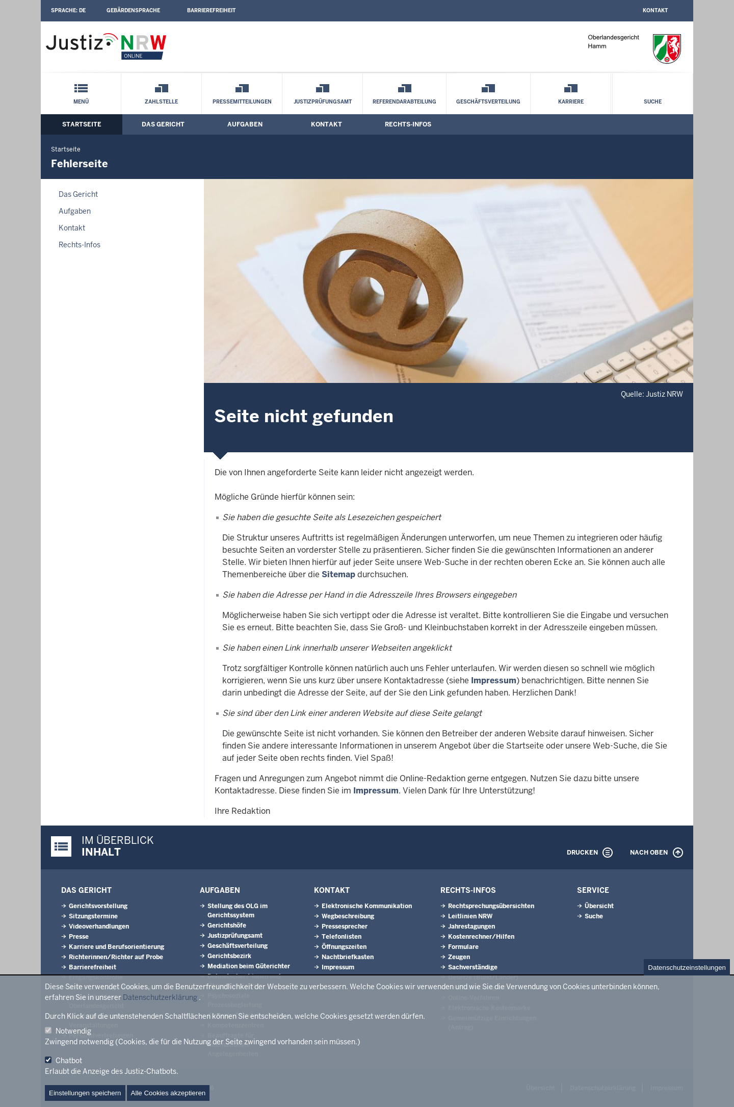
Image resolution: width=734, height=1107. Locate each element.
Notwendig (73, 1031)
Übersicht (599, 906)
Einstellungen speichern (85, 1093)
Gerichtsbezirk (229, 956)
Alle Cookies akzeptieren (168, 1093)
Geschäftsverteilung (488, 101)
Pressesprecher (345, 926)
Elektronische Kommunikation (367, 906)
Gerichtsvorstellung (98, 906)
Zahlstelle (161, 101)
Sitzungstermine (93, 916)
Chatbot (69, 1060)
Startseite (81, 124)
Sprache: (68, 10)
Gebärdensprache (133, 10)
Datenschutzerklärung (160, 997)
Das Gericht (163, 124)
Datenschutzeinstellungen (687, 967)
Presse (79, 937)
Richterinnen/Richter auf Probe (116, 957)
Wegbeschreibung (348, 916)
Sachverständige (472, 967)
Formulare (463, 947)
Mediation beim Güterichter (248, 966)
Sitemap (338, 574)
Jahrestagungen (471, 926)
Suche (653, 101)
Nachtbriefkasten (348, 957)
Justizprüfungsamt (323, 101)
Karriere (571, 101)
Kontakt (655, 10)
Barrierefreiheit (211, 10)
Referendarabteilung (404, 101)
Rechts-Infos (408, 124)
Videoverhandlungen (99, 926)
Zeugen (459, 957)
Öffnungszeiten (344, 947)
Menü (81, 101)
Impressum (493, 680)
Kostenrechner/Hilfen (481, 937)
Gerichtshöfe (226, 925)
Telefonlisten (341, 937)
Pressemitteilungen (242, 101)
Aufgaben (245, 124)
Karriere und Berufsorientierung (116, 947)
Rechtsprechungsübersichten (491, 906)
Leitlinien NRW (470, 916)
